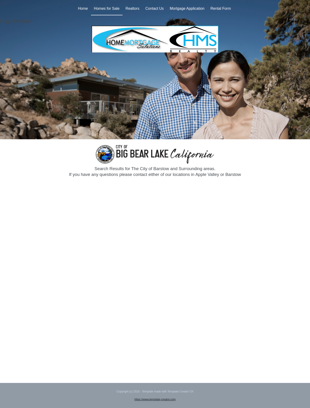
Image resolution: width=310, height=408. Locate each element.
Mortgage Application (187, 8)
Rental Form (220, 8)
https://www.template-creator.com (154, 399)
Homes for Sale (106, 8)
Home (83, 8)
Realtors (132, 8)
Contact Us (154, 8)
